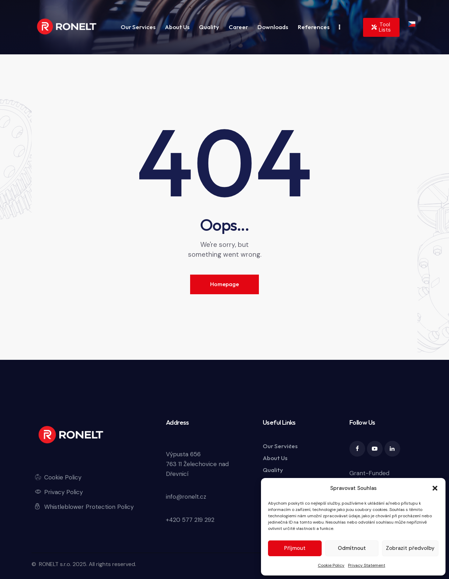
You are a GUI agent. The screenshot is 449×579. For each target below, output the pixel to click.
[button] (434, 488)
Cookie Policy (331, 565)
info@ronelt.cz (186, 496)
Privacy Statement (366, 565)
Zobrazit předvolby (410, 548)
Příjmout (295, 548)
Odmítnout (352, 548)
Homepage (224, 284)
